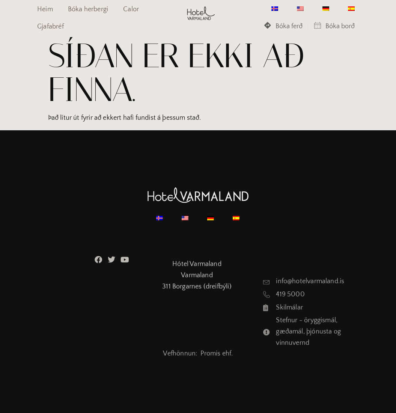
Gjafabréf (50, 26)
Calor (131, 9)
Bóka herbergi (88, 9)
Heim (45, 9)
